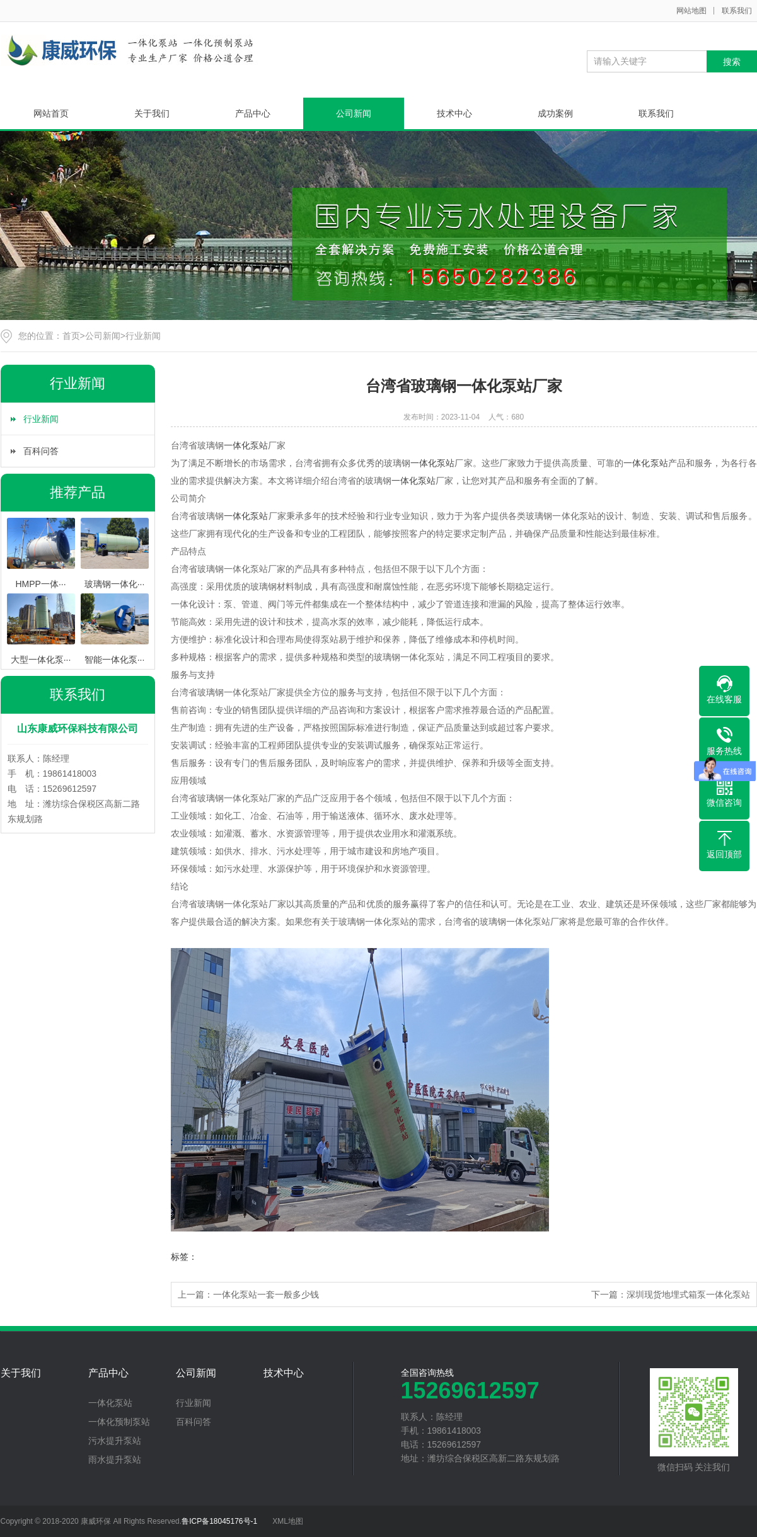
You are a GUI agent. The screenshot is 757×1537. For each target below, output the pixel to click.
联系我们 (737, 10)
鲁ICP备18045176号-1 (219, 1521)
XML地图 (287, 1521)
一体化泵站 (246, 445)
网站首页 (51, 113)
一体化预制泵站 (119, 1421)
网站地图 (691, 10)
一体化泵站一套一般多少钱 (266, 1294)
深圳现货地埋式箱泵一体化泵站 (688, 1294)
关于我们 (152, 113)
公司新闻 (353, 113)
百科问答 (41, 451)
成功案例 (555, 113)
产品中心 (252, 113)
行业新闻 (143, 336)
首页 (71, 336)
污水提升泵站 (114, 1440)
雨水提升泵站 (114, 1459)
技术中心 (454, 113)
